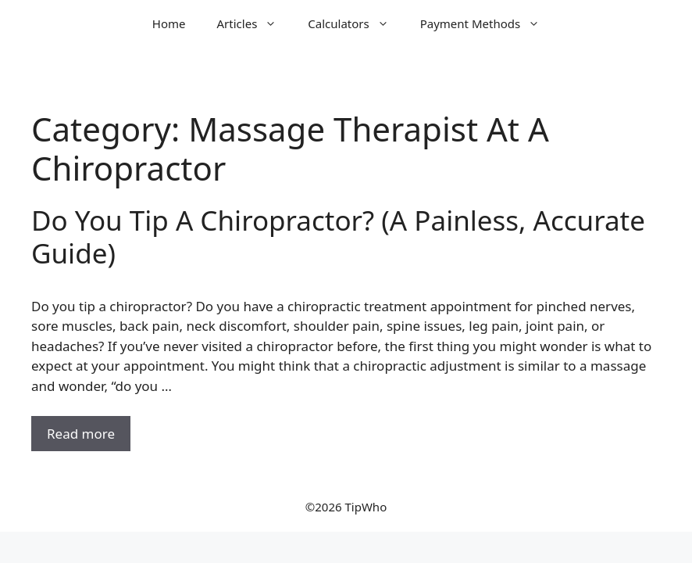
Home (169, 23)
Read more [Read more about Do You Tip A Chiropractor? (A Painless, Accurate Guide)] (81, 434)
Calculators (356, 23)
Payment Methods (487, 23)
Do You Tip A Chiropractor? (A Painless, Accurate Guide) (338, 236)
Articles (255, 23)
